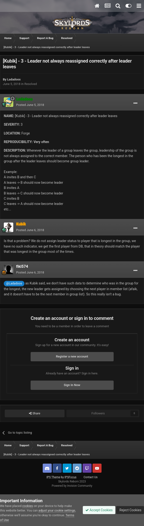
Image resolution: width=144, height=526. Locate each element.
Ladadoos (14, 79)
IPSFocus (70, 477)
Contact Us (91, 477)
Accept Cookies (99, 510)
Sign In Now (72, 385)
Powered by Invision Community (72, 485)
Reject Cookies (130, 510)
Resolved (30, 84)
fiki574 (22, 266)
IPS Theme (53, 477)
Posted (30, 105)
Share (34, 413)
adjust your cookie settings (56, 510)
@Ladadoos (14, 283)
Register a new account (72, 356)
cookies (27, 506)
